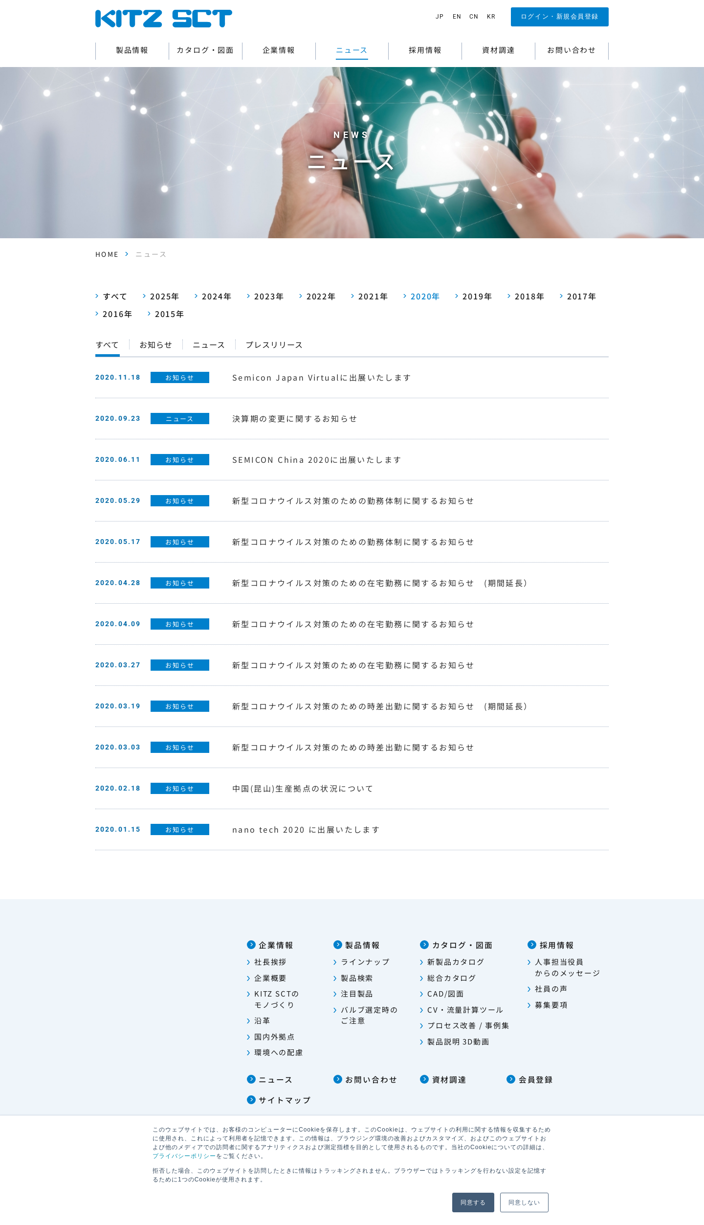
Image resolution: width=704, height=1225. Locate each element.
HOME (107, 254)
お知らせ (156, 344)
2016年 (114, 313)
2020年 (422, 295)
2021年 (370, 295)
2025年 (161, 295)
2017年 (578, 295)
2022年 (318, 295)
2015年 (166, 313)
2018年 (526, 295)
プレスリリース (274, 344)
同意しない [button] (524, 1202)
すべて (111, 295)
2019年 (474, 295)
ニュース (209, 344)
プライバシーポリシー (184, 1156)
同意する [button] (473, 1202)
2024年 (213, 295)
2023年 (266, 295)
